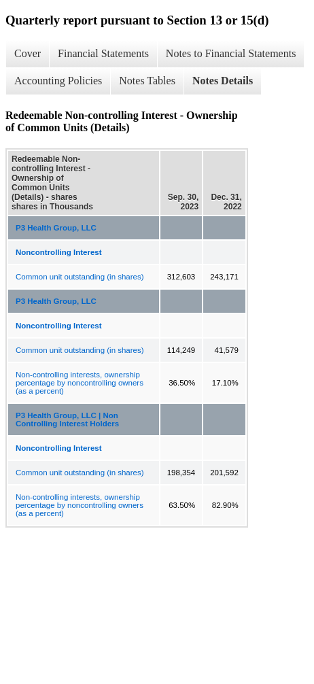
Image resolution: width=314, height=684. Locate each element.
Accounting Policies (58, 80)
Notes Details (222, 80)
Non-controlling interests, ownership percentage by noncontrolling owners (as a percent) (79, 383)
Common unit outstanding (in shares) (80, 277)
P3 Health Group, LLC (56, 228)
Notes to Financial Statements (231, 53)
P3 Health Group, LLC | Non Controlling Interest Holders (67, 419)
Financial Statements (103, 53)
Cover (27, 53)
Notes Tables (147, 80)
